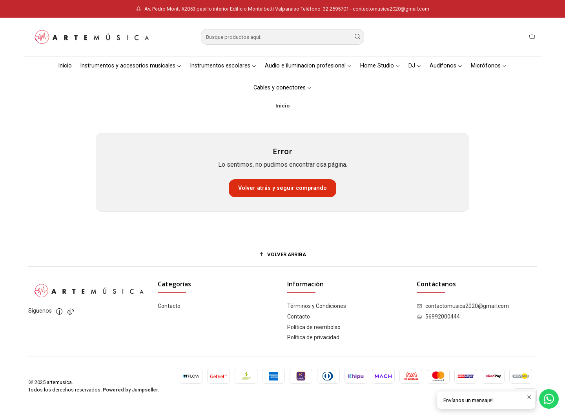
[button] (282, 254)
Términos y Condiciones (316, 306)
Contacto (169, 306)
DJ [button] (414, 65)
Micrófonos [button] (489, 65)
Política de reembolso (314, 327)
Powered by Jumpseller (130, 390)
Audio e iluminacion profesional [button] (308, 65)
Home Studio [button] (380, 65)
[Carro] (532, 36)
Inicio (65, 65)
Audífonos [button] (446, 65)
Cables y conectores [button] (282, 87)
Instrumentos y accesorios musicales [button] (131, 65)
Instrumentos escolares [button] (223, 65)
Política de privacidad (313, 337)
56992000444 (438, 316)
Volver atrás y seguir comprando (282, 188)
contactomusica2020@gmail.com (463, 306)
